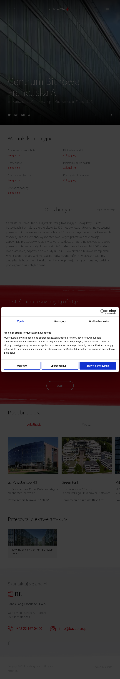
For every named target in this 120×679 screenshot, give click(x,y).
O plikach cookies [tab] (99, 321)
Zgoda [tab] (21, 321)
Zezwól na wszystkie (98, 365)
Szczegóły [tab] (60, 321)
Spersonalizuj (60, 365)
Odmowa (22, 365)
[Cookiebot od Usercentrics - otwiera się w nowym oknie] (102, 311)
